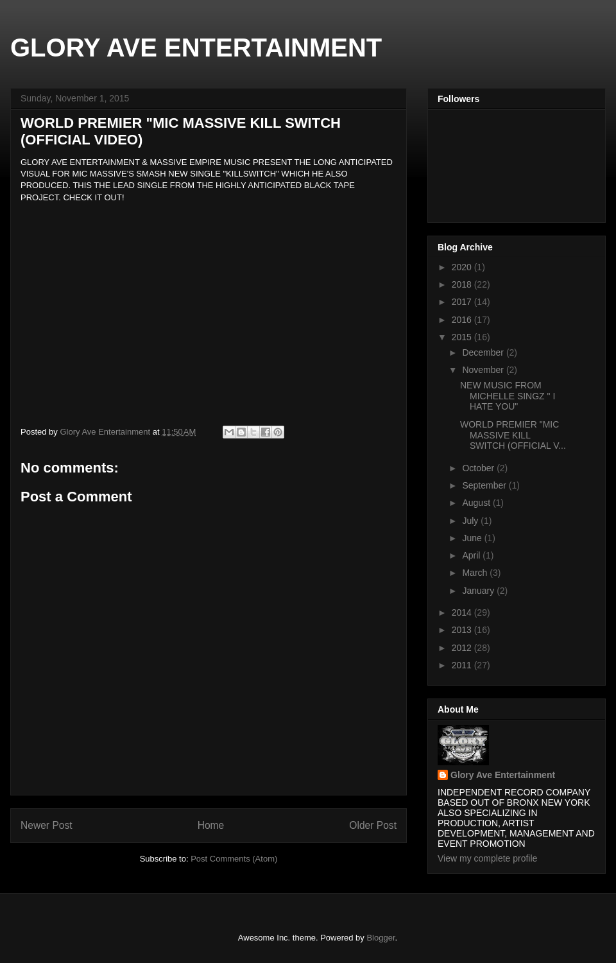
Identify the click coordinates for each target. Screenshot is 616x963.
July (471, 521)
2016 (463, 320)
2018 (463, 284)
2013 (463, 630)
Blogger (380, 937)
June (473, 538)
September (485, 485)
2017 (463, 302)
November (484, 370)
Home (211, 825)
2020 (463, 267)
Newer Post (47, 825)
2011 (463, 665)
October (479, 468)
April (472, 555)
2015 (463, 337)
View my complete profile (487, 858)
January (479, 591)
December (484, 352)
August (477, 503)
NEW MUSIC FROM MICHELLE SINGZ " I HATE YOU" (507, 396)
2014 (463, 612)
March (476, 573)
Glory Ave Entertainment (502, 775)
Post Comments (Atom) (234, 858)
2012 (463, 648)
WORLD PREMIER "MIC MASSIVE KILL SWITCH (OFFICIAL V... (513, 435)
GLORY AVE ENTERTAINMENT (196, 47)
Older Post (373, 825)
